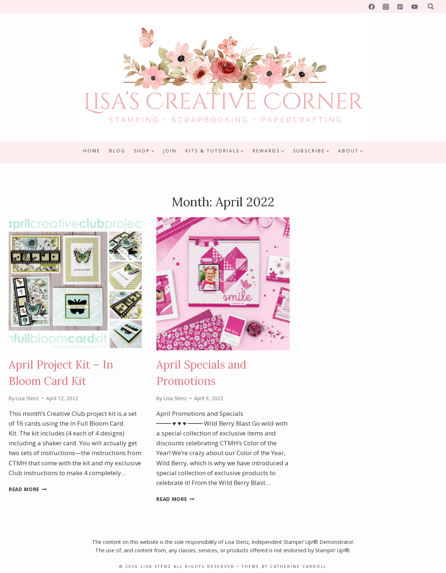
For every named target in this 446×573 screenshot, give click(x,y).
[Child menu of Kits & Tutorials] (214, 151)
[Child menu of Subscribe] (311, 151)
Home (91, 151)
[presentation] (75, 283)
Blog (117, 151)
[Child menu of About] (350, 151)
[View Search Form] (430, 6)
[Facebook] (372, 6)
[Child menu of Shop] (144, 151)
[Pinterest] (400, 6)
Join (170, 151)
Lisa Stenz (27, 398)
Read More (28, 489)
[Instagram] (386, 6)
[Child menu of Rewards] (268, 151)
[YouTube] (414, 6)
